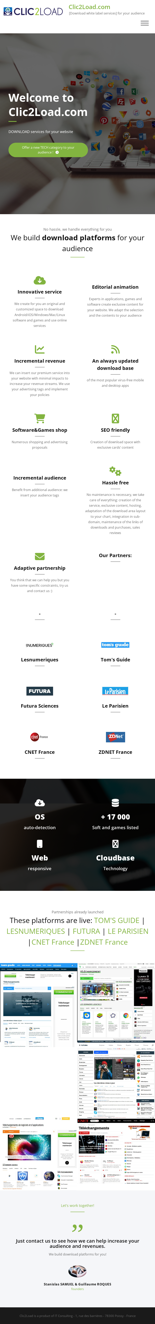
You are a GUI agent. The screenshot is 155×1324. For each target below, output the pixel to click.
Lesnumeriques (39, 659)
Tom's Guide (115, 659)
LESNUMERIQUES (35, 931)
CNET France (40, 752)
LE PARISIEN (128, 931)
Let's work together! (77, 1205)
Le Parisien (115, 705)
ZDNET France (115, 752)
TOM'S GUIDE (116, 920)
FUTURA (86, 931)
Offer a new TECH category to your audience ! (48, 150)
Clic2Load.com (89, 7)
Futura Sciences (40, 705)
